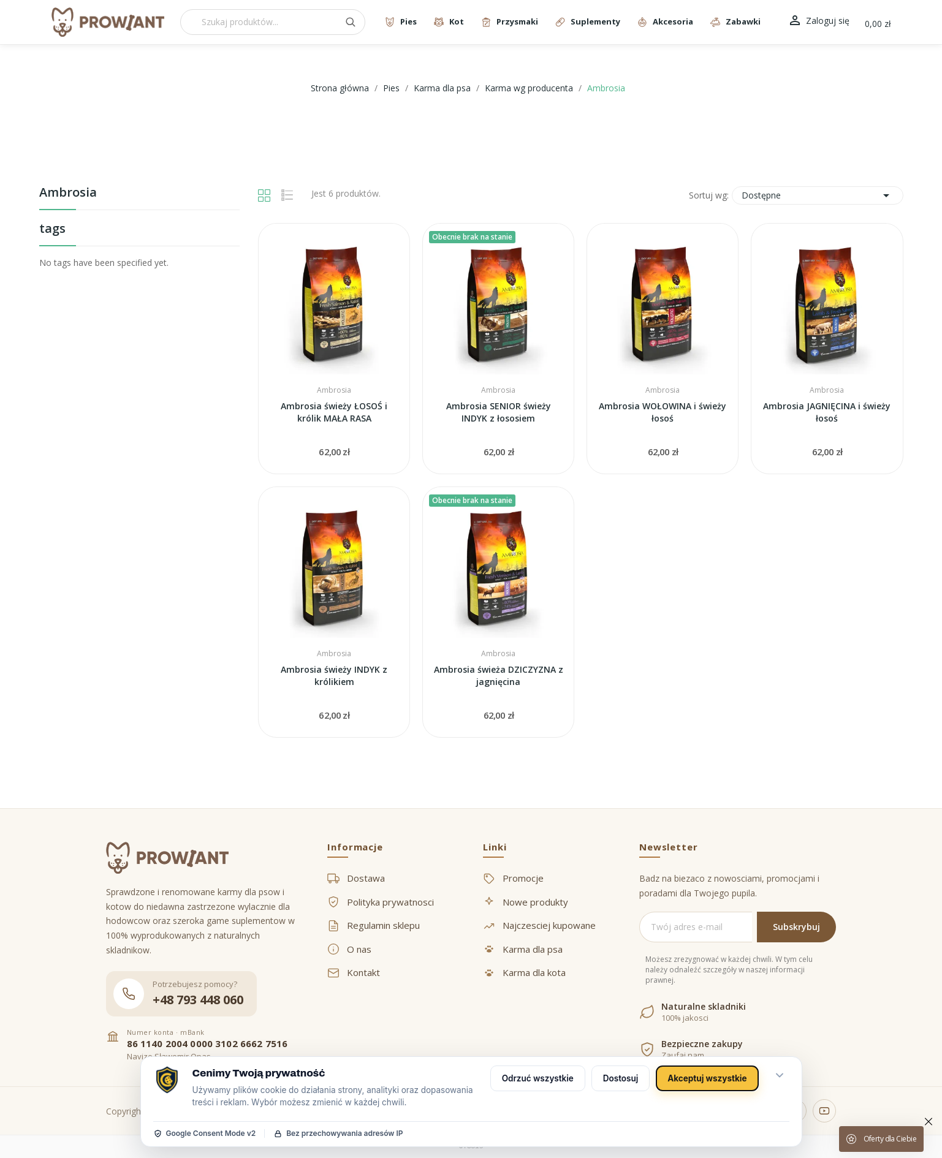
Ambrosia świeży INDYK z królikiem (334, 675)
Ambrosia (68, 193)
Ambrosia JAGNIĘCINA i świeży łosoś (827, 412)
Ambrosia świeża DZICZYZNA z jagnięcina (498, 675)
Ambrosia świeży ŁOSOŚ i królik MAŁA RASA (334, 412)
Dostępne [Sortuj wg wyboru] (818, 195)
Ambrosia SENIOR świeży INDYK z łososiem (498, 412)
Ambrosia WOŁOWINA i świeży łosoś (662, 412)
